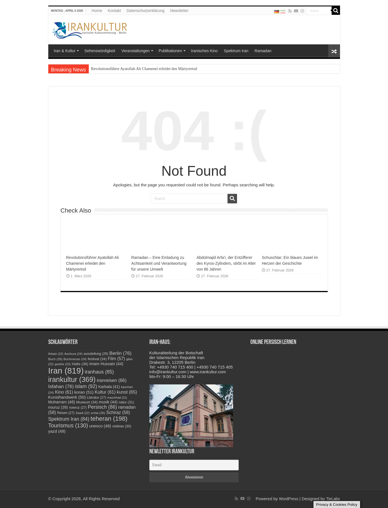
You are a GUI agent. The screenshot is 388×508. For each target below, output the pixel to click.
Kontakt (114, 10)
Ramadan (263, 51)
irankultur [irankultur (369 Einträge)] (72, 379)
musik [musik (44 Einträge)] (108, 402)
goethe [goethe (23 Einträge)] (63, 364)
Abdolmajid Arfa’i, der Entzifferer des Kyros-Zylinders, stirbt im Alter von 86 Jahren (226, 263)
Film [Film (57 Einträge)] (116, 358)
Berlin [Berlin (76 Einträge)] (120, 353)
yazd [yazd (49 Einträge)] (57, 431)
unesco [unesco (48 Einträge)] (100, 426)
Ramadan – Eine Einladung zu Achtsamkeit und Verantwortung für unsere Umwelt (158, 263)
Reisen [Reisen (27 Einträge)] (66, 413)
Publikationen (170, 51)
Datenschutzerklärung (145, 10)
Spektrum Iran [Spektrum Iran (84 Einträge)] (68, 419)
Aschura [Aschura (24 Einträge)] (73, 353)
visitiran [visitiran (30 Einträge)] (121, 426)
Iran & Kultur (65, 51)
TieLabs (333, 499)
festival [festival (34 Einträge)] (97, 359)
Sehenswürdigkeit (99, 51)
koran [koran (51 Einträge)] (84, 392)
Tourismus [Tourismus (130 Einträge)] (68, 425)
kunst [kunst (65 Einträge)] (127, 391)
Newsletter (179, 10)
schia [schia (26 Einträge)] (98, 413)
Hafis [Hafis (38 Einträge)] (80, 364)
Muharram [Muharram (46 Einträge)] (61, 402)
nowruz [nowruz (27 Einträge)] (78, 408)
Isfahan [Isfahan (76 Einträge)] (61, 386)
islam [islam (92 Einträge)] (86, 386)
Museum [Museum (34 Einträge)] (87, 402)
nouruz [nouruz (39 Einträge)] (58, 407)
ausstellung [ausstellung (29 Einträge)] (96, 354)
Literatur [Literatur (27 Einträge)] (96, 397)
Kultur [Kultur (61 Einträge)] (105, 392)
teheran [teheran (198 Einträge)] (109, 418)
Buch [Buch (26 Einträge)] (55, 359)
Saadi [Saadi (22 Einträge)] (83, 413)
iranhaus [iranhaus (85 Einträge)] (99, 372)
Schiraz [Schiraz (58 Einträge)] (118, 412)
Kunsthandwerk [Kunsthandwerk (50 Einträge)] (67, 397)
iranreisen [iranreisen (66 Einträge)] (111, 380)
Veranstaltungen (135, 51)
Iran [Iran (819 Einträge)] (66, 370)
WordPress (288, 499)
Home (97, 10)
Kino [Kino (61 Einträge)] (64, 392)
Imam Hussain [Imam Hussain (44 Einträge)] (106, 364)
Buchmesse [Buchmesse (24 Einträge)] (75, 359)
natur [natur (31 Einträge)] (126, 402)
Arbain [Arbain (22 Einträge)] (55, 353)
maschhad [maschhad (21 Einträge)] (117, 397)
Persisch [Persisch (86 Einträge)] (102, 407)
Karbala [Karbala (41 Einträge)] (109, 386)
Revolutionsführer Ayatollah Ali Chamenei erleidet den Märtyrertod (144, 69)
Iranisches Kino (204, 51)
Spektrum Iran (236, 51)
